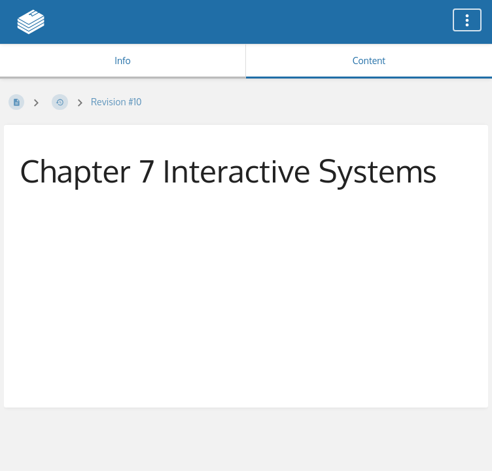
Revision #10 (116, 101)
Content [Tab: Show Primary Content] (369, 60)
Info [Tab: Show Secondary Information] (122, 60)
